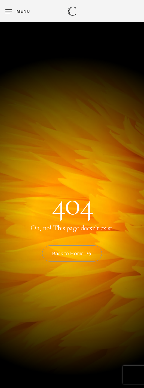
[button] (17, 11)
